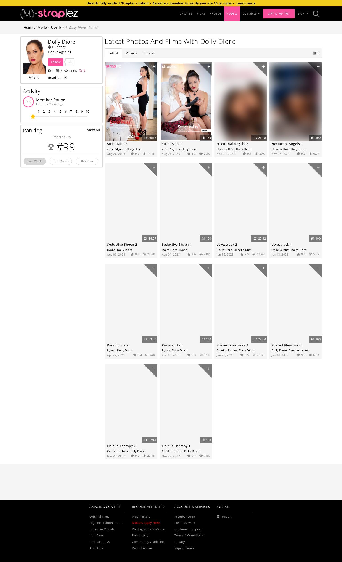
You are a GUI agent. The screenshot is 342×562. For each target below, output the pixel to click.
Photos (149, 53)
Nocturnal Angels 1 (287, 144)
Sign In (303, 14)
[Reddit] (224, 517)
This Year (87, 161)
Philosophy (140, 535)
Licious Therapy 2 (121, 446)
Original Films (99, 517)
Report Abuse (142, 548)
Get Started (279, 13)
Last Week (35, 161)
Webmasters (141, 517)
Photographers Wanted (149, 529)
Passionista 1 (172, 345)
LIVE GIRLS (251, 14)
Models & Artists (51, 27)
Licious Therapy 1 (176, 446)
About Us (96, 548)
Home (28, 27)
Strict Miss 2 (117, 144)
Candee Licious (227, 350)
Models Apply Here (146, 523)
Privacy (179, 542)
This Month (60, 161)
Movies (131, 53)
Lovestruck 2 (227, 244)
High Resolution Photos (106, 523)
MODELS (232, 14)
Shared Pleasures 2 (232, 345)
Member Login (185, 517)
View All (93, 130)
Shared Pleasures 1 (287, 345)
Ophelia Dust (225, 149)
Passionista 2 (118, 345)
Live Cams (96, 535)
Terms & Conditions (188, 535)
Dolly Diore (134, 149)
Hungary (57, 47)
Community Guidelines (148, 542)
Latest (113, 53)
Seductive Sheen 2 (122, 244)
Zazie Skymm (116, 149)
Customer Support (188, 529)
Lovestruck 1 (281, 244)
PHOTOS (215, 14)
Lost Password (185, 523)
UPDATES (186, 14)
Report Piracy (184, 548)
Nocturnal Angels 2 (232, 144)
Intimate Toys (99, 542)
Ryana (111, 249)
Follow (56, 62)
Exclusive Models (101, 529)
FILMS (201, 14)
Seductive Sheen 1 (177, 244)
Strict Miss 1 (172, 144)
